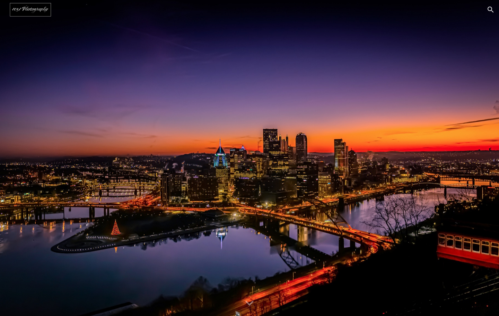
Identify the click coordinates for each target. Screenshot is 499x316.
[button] (490, 9)
